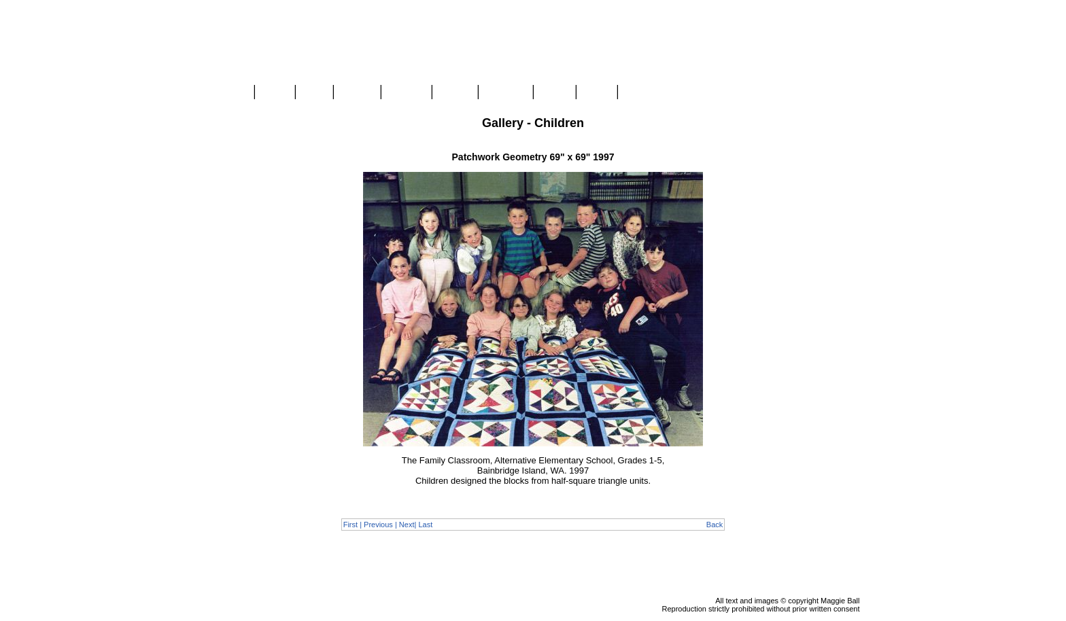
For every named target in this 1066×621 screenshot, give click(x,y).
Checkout (840, 123)
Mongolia (505, 92)
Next (407, 524)
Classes (406, 92)
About (554, 92)
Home (232, 92)
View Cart (839, 111)
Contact (642, 92)
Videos (455, 92)
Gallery (357, 92)
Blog (314, 92)
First (350, 524)
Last (425, 524)
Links (596, 92)
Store (275, 92)
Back (714, 524)
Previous (378, 524)
